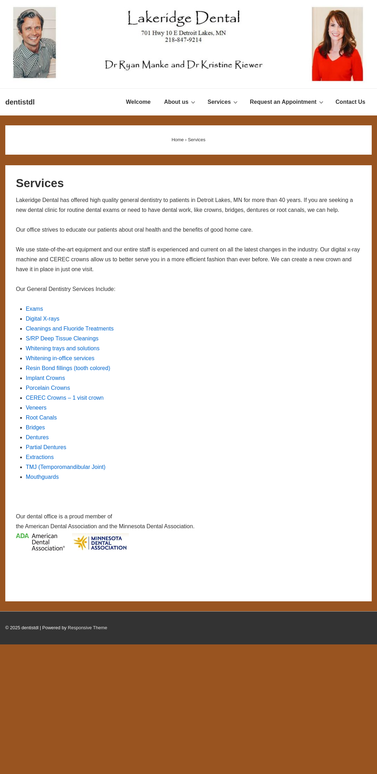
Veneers (36, 408)
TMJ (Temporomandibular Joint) (66, 467)
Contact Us (350, 102)
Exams (34, 309)
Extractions (40, 457)
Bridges (35, 427)
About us (180, 102)
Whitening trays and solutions (63, 348)
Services (223, 102)
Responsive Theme (87, 627)
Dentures (37, 437)
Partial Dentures (46, 447)
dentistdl (20, 102)
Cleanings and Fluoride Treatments (70, 329)
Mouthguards (42, 477)
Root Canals (41, 418)
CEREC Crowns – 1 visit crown (65, 398)
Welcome (138, 102)
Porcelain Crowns (48, 388)
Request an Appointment (287, 102)
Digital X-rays (42, 319)
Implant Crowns (45, 378)
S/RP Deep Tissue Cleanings (62, 338)
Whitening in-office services (60, 358)
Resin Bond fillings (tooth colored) (68, 368)
